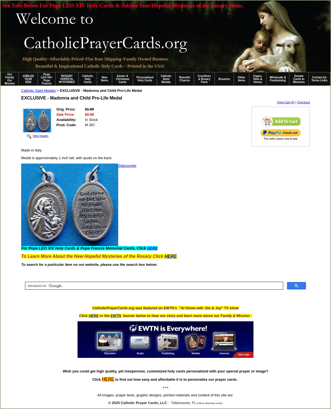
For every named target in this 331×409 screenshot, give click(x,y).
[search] (153, 285)
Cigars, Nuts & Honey (258, 79)
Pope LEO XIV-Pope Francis (46, 79)
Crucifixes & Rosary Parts (204, 79)
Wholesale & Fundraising (278, 79)
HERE (93, 316)
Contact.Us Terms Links (319, 79)
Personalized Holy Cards (144, 79)
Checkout (303, 102)
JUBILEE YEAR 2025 (28, 79)
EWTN (116, 316)
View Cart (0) (286, 102)
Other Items (241, 79)
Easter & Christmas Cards (122, 79)
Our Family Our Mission (10, 79)
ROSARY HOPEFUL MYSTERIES (67, 79)
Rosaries (224, 79)
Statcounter (127, 166)
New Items (104, 79)
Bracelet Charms (184, 79)
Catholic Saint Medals (166, 79)
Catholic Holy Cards (87, 79)
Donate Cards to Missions (299, 79)
